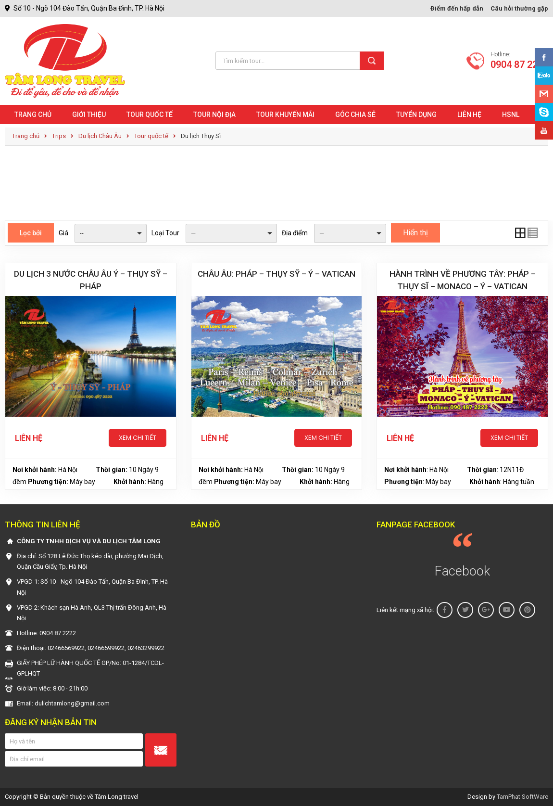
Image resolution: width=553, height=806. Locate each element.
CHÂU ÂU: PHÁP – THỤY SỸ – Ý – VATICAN (276, 274)
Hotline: (519, 60)
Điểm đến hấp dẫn (456, 8)
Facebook (462, 571)
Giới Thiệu (89, 114)
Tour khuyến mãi (285, 114)
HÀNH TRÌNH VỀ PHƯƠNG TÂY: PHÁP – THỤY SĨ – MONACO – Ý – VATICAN (463, 280)
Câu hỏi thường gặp (519, 8)
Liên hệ (469, 114)
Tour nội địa (214, 114)
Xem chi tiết (137, 437)
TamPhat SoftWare (522, 796)
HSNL (510, 114)
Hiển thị (415, 232)
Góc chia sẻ (355, 114)
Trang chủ (32, 114)
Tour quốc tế (149, 114)
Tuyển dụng (416, 114)
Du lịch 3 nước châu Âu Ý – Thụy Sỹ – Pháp (90, 280)
